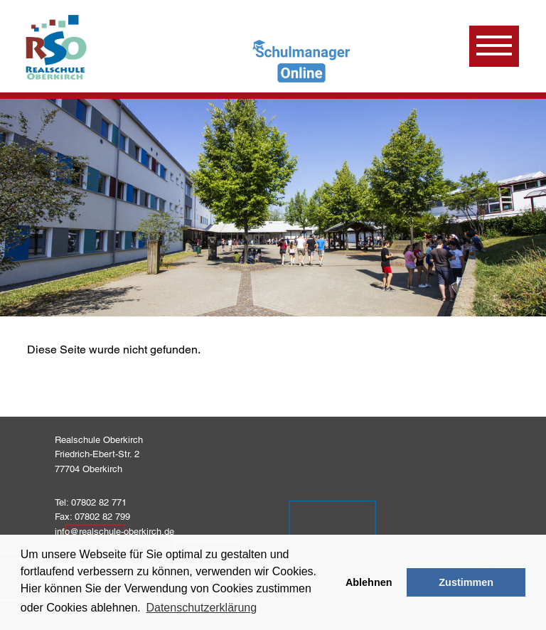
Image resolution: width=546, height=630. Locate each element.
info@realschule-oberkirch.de (114, 531)
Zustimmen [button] (466, 582)
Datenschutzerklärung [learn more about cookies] (201, 608)
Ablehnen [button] (369, 582)
